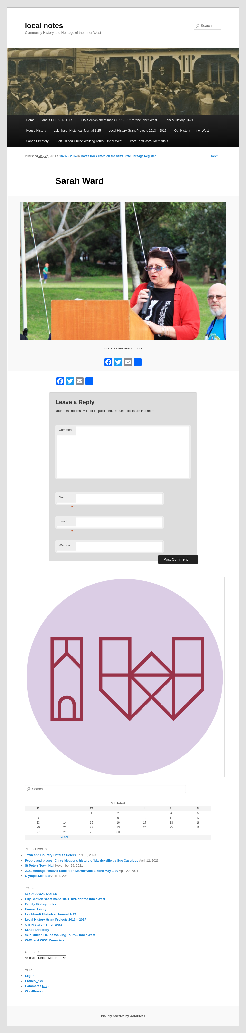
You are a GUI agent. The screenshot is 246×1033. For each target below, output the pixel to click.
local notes (44, 25)
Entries (34, 981)
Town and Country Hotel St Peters (50, 855)
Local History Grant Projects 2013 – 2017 (138, 130)
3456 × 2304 (68, 156)
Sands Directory (37, 141)
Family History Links (179, 120)
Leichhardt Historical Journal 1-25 (77, 130)
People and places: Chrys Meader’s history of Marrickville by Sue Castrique (81, 860)
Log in (29, 976)
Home (30, 120)
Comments (37, 986)
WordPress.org (36, 991)
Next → (216, 156)
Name (66, 498)
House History (36, 130)
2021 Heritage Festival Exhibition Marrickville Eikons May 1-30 (71, 871)
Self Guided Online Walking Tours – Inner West (89, 141)
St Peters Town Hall (39, 865)
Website (64, 545)
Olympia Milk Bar (37, 876)
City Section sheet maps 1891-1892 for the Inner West (119, 120)
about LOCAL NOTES (57, 120)
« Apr (64, 837)
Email (66, 522)
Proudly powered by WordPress (123, 1016)
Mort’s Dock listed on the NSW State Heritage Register (118, 156)
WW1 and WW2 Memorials (149, 141)
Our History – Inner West (191, 130)
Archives (30, 958)
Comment (65, 430)
